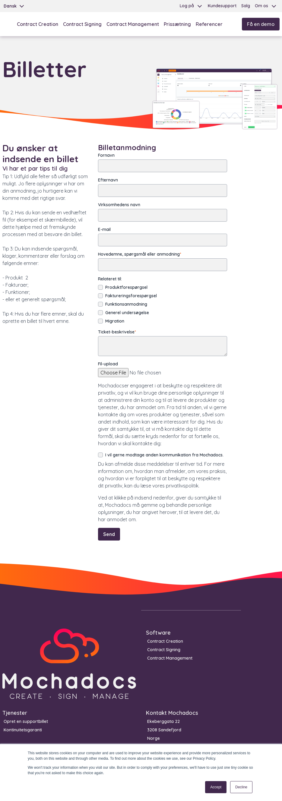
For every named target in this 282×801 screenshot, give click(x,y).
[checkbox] (162, 304)
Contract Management (132, 24)
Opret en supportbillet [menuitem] (26, 721)
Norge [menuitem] (153, 738)
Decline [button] (241, 787)
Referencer (209, 24)
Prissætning (177, 24)
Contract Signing (82, 24)
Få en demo (260, 24)
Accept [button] (215, 787)
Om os (261, 5)
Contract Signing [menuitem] (163, 649)
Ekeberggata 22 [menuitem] (163, 721)
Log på (187, 5)
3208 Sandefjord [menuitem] (164, 730)
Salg (245, 5)
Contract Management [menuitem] (169, 658)
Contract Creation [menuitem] (165, 641)
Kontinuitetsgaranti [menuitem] (23, 730)
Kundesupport (222, 5)
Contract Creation (37, 24)
